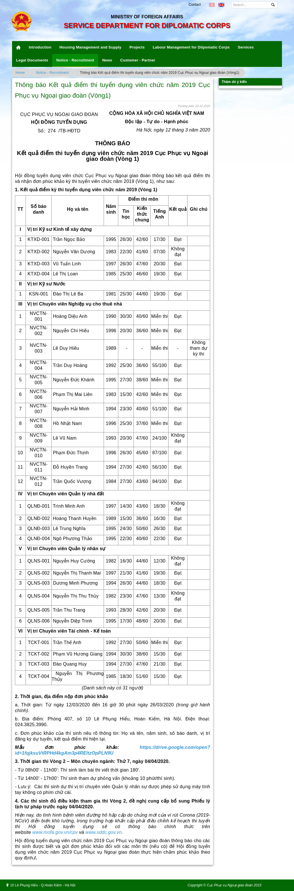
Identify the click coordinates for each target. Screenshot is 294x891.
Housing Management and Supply (90, 47)
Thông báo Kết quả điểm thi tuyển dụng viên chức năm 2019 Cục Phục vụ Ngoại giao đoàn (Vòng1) (159, 73)
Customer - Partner (137, 60)
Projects (137, 47)
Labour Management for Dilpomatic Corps (191, 47)
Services (246, 47)
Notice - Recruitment (75, 60)
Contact (195, 5)
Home (20, 73)
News (107, 60)
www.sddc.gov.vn (104, 832)
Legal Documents (32, 60)
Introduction (40, 47)
